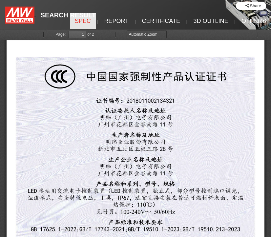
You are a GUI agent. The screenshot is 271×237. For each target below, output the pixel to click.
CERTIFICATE (161, 21)
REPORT (116, 21)
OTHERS (253, 21)
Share (255, 5)
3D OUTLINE (210, 21)
